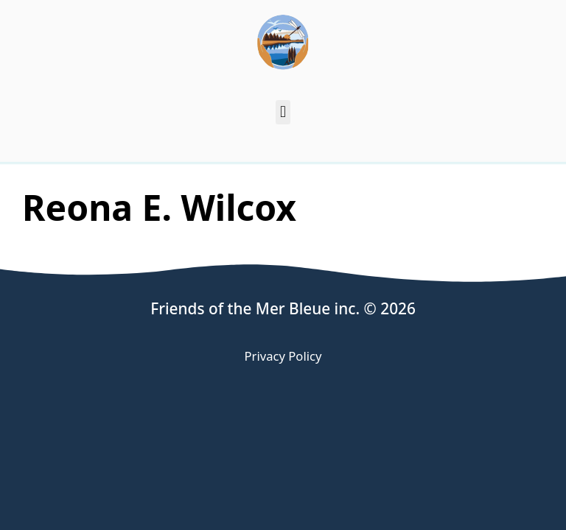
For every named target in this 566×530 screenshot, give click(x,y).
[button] (283, 112)
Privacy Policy (283, 355)
